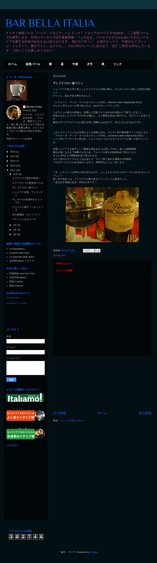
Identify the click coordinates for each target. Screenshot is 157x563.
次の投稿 (59, 413)
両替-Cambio (16, 281)
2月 (15, 234)
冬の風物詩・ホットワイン (26, 214)
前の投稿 (145, 413)
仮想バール (33, 64)
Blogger (94, 552)
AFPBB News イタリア (21, 260)
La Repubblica (16, 248)
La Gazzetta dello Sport (21, 256)
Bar (63, 255)
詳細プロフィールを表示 (19, 138)
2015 (13, 151)
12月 (16, 174)
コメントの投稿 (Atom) (71, 420)
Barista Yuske (34, 106)
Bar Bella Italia (12, 298)
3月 (15, 229)
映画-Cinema (16, 285)
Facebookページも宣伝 (16, 303)
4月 (15, 225)
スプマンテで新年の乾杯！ (26, 178)
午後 (75, 64)
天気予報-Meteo (17, 277)
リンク (117, 64)
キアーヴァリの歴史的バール (27, 183)
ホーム (12, 64)
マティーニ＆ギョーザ (24, 219)
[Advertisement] (102, 383)
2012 (13, 165)
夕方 (90, 64)
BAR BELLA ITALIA (50, 23)
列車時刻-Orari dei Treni (22, 273)
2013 (13, 160)
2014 (13, 156)
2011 (13, 170)
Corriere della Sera (19, 252)
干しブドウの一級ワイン (25, 187)
